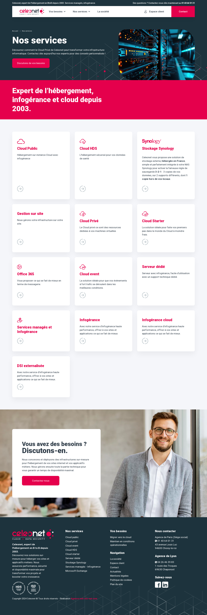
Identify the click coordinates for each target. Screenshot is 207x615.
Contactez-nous (40, 482)
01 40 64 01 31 (188, 3)
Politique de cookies (121, 579)
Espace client (117, 563)
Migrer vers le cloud (120, 537)
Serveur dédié (72, 558)
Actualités (115, 571)
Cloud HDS (71, 549)
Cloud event (71, 545)
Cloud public (72, 537)
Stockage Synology (75, 562)
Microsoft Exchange (76, 570)
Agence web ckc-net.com (84, 598)
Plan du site (116, 584)
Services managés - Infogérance (82, 566)
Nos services (80, 11)
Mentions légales (119, 575)
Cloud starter (72, 554)
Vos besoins (56, 11)
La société (103, 11)
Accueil (15, 31)
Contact (114, 567)
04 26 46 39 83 (164, 562)
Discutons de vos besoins (31, 63)
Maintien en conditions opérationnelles (122, 543)
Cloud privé (71, 541)
